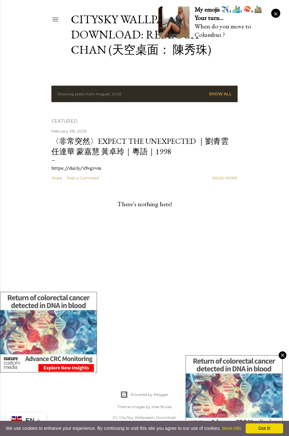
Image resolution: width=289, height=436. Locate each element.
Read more (225, 177)
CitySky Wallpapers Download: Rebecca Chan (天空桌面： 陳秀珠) (141, 34)
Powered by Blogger (144, 395)
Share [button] (56, 177)
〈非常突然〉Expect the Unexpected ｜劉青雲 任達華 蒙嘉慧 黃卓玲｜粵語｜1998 (140, 146)
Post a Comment (83, 177)
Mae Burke (162, 406)
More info (231, 428)
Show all (220, 93)
